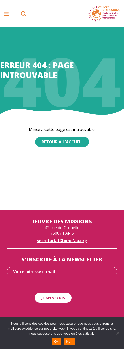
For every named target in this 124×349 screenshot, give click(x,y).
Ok (56, 341)
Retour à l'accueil (62, 142)
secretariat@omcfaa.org (62, 240)
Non (69, 341)
